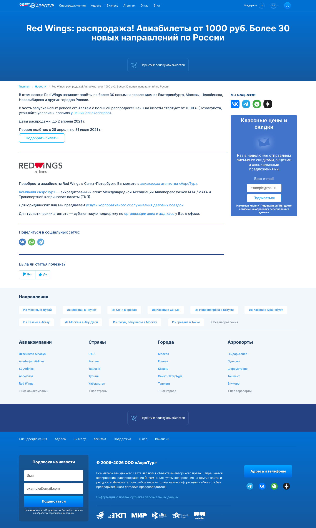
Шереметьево (238, 369)
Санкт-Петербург (170, 376)
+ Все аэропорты (240, 391)
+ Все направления (224, 322)
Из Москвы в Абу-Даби (81, 322)
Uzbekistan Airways (32, 354)
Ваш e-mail (264, 179)
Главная (24, 86)
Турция (93, 376)
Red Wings (26, 383)
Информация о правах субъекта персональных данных (137, 497)
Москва (163, 354)
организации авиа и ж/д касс (149, 213)
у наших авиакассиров (90, 113)
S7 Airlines (26, 369)
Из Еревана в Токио (186, 322)
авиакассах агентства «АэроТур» (168, 183)
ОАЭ (91, 354)
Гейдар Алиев (237, 354)
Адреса (96, 5)
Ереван (163, 361)
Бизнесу (112, 5)
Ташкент (164, 383)
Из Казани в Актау (36, 322)
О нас (144, 5)
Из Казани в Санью (166, 310)
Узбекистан (96, 383)
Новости (40, 86)
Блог (157, 5)
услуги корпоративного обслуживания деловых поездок (134, 205)
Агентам (129, 5)
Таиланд (94, 369)
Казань (163, 369)
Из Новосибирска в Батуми (214, 310)
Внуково (233, 383)
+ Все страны (97, 391)
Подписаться (264, 198)
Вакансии (162, 439)
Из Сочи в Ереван (124, 310)
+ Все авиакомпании (33, 391)
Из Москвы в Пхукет (81, 310)
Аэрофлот (26, 376)
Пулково (234, 361)
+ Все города (167, 391)
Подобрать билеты (42, 138)
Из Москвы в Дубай (37, 310)
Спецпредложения (72, 5)
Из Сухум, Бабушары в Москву (135, 322)
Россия (93, 361)
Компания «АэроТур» (37, 192)
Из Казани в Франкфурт (266, 310)
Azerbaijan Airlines (32, 361)
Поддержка (122, 439)
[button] (254, 6)
